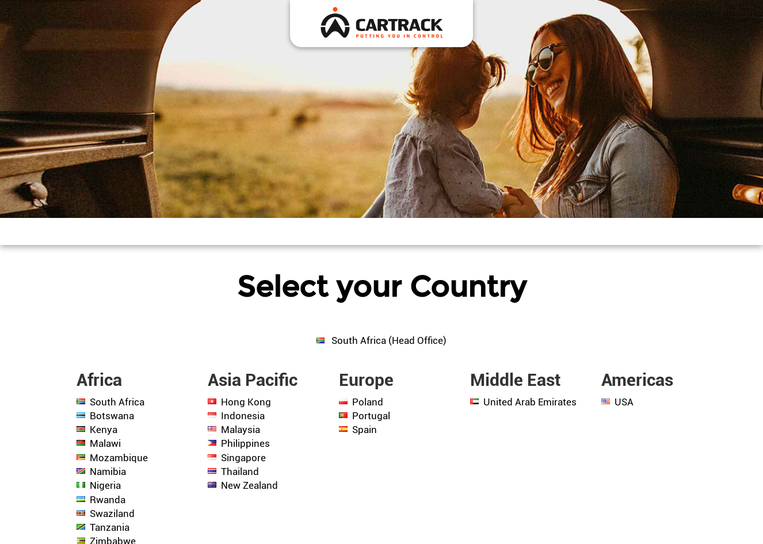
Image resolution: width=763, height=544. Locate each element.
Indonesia (243, 416)
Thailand (240, 471)
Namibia (108, 471)
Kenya (103, 429)
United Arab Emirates (530, 402)
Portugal (371, 416)
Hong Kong (246, 402)
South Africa (117, 402)
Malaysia (240, 429)
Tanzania (109, 527)
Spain (364, 429)
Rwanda (107, 499)
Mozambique (119, 457)
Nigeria (105, 485)
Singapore (243, 457)
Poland (367, 402)
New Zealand (249, 485)
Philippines (245, 443)
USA (624, 402)
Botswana (112, 416)
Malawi (105, 443)
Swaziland (112, 513)
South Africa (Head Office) (388, 340)
